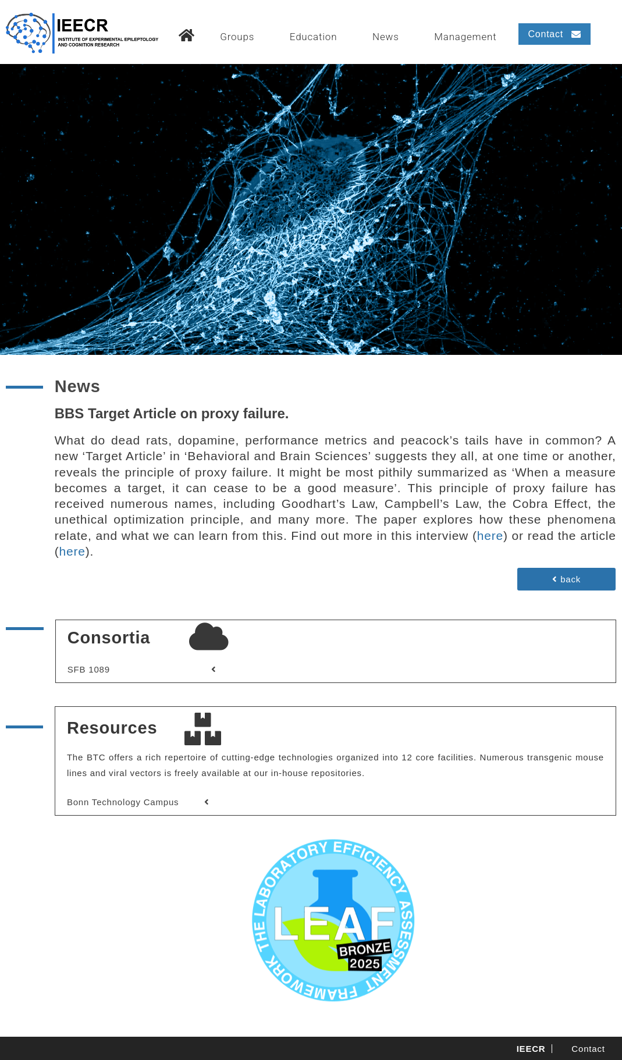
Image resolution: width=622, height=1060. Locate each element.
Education (313, 36)
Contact (588, 1049)
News (385, 36)
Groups (237, 36)
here (490, 535)
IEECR (531, 1049)
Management (465, 36)
